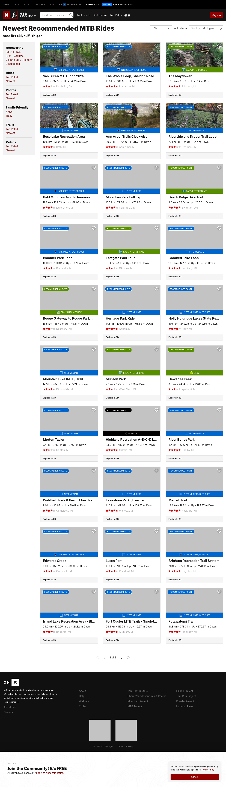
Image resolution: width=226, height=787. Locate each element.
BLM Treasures (14, 55)
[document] (195, 772)
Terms (120, 746)
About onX (10, 707)
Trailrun (40, 4)
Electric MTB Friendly (19, 59)
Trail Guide (83, 15)
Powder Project (185, 701)
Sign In (216, 15)
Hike (26, 4)
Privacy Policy (208, 770)
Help (82, 695)
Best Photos (100, 15)
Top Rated (12, 77)
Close (194, 776)
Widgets (84, 701)
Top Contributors (137, 690)
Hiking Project (184, 690)
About (82, 690)
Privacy (129, 746)
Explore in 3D (49, 95)
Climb (6, 4)
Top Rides (116, 15)
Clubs (82, 706)
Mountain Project (137, 701)
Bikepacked (13, 63)
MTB (17, 4)
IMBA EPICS (13, 51)
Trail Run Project (186, 695)
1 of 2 (113, 657)
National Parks (185, 706)
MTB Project (134, 706)
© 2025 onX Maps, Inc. (104, 746)
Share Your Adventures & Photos (146, 695)
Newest (10, 80)
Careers (8, 712)
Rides (9, 111)
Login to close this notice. (50, 773)
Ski (52, 4)
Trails (9, 115)
